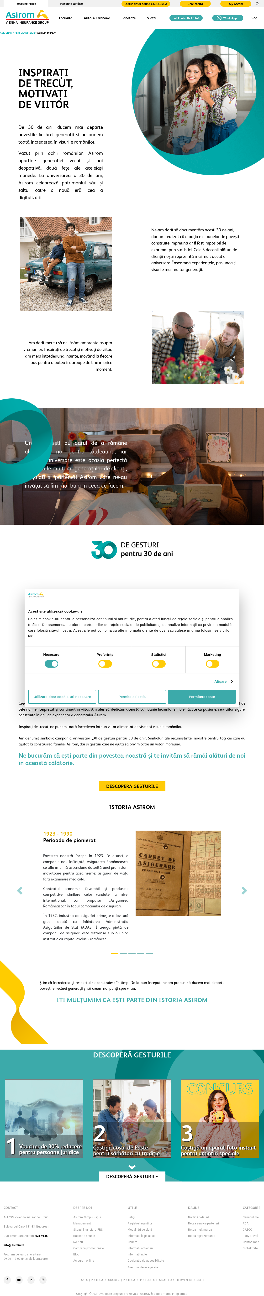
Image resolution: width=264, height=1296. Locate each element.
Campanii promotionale (88, 1248)
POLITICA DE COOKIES (105, 1280)
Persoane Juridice (71, 3)
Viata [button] (151, 18)
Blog (253, 18)
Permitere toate (202, 697)
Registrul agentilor (140, 1223)
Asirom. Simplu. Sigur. (87, 1217)
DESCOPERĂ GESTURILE (132, 786)
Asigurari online (83, 1260)
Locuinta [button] (65, 18)
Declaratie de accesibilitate (146, 1260)
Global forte (250, 1248)
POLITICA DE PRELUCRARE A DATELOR (148, 1280)
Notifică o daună (199, 1217)
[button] (20, 890)
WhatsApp (227, 18)
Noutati (78, 1242)
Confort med (251, 1242)
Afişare (220, 681)
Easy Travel (250, 1236)
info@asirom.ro (14, 1245)
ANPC (84, 1280)
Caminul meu (251, 1217)
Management (82, 1223)
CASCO (247, 1229)
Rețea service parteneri (203, 1223)
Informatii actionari (140, 1248)
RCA (245, 1223)
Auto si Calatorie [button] (97, 18)
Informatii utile (137, 1254)
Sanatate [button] (128, 18)
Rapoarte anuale (84, 1236)
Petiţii (131, 1217)
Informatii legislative (141, 1236)
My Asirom (236, 4)
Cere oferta (195, 4)
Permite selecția (132, 697)
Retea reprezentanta (201, 1236)
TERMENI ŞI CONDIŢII (190, 1280)
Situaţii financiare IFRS (88, 1229)
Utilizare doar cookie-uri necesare (62, 697)
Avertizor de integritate (143, 1267)
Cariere (132, 1242)
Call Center (186, 18)
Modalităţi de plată (140, 1229)
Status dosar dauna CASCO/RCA (146, 4)
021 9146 (41, 1236)
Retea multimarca (200, 1229)
